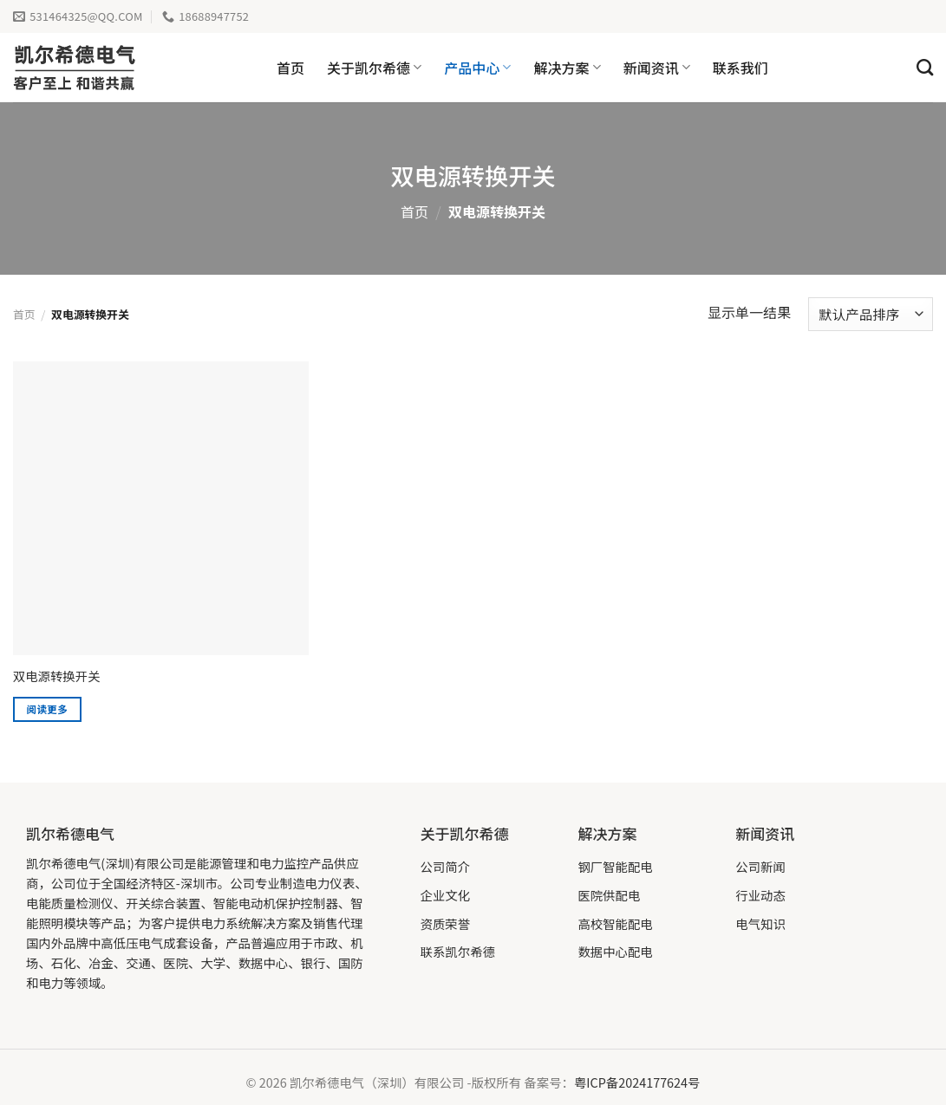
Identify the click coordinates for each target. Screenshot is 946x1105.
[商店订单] (870, 314)
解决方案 (566, 67)
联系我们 (740, 67)
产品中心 (477, 67)
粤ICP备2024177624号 (637, 1082)
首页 (290, 67)
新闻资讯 (656, 67)
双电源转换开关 (57, 676)
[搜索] (925, 67)
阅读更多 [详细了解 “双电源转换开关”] (47, 709)
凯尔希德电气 (70, 833)
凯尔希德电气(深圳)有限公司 (105, 863)
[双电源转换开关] (161, 508)
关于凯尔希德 (374, 67)
